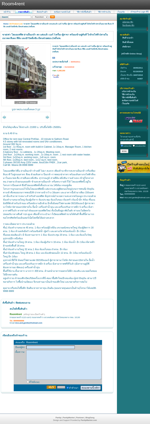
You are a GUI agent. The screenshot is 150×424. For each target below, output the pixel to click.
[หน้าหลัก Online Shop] (131, 54)
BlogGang (89, 417)
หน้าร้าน (7, 12)
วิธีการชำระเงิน (104, 12)
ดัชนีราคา (126, 47)
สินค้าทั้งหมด (127, 42)
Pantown (80, 417)
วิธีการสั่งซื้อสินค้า (84, 12)
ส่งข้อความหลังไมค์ (62, 12)
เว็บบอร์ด (121, 12)
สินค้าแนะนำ (127, 38)
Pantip (58, 417)
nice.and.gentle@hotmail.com (28, 323)
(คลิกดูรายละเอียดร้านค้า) (34, 314)
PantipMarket (69, 417)
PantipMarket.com (89, 420)
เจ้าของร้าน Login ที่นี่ (140, 12)
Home (5, 24)
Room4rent (16, 314)
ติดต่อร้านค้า (42, 12)
